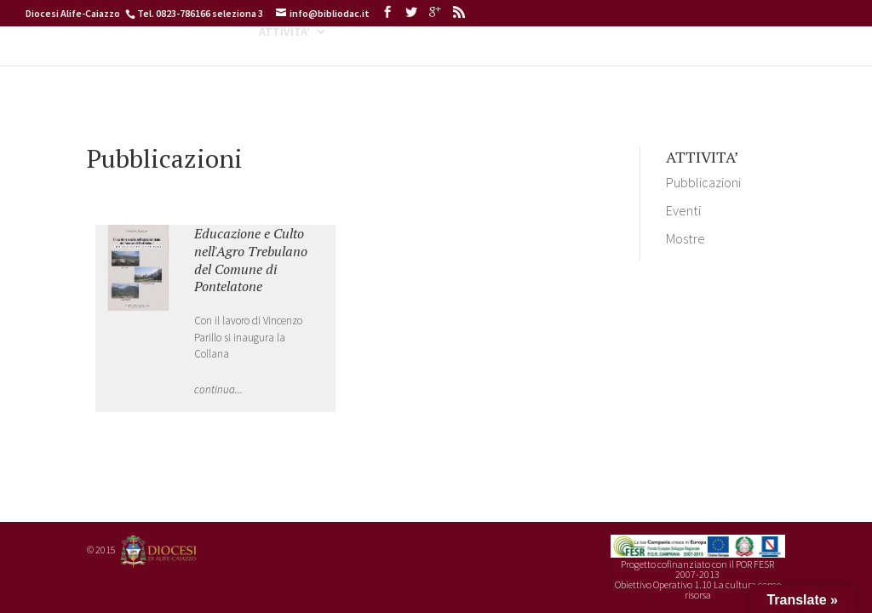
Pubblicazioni (703, 182)
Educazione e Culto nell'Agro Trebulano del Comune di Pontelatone (250, 259)
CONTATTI (754, 62)
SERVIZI (669, 62)
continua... (218, 389)
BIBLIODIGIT (478, 62)
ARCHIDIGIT (580, 62)
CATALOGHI (378, 62)
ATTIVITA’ (284, 62)
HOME (106, 62)
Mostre (685, 238)
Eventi (683, 210)
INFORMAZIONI (182, 62)
